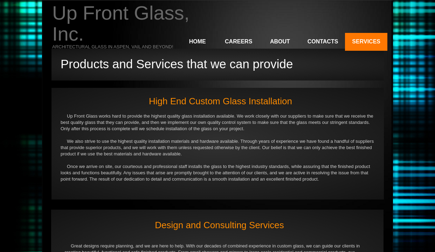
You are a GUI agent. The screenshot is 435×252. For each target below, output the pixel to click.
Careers (238, 41)
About (280, 41)
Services (366, 41)
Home (197, 41)
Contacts (323, 41)
